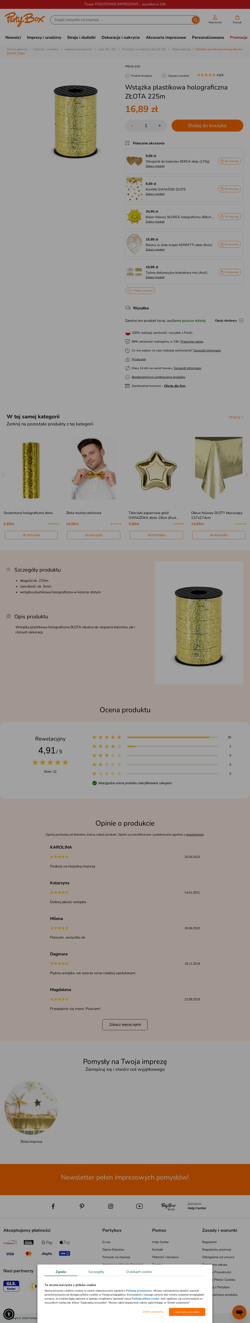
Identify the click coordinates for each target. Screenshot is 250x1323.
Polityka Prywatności (216, 1272)
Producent (139, 359)
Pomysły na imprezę (116, 1257)
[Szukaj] (121, 20)
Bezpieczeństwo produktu (220, 1295)
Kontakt (157, 1249)
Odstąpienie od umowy (218, 1257)
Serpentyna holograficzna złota (28, 512)
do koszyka (31, 535)
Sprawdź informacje (207, 350)
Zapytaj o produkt (178, 76)
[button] (8, 1314)
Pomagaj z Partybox (216, 1287)
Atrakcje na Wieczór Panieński (122, 1265)
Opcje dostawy (226, 320)
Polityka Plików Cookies (218, 1280)
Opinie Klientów (113, 1249)
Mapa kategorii (112, 1287)
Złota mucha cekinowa (83, 512)
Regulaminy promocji (216, 1249)
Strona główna (17, 49)
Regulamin (209, 1242)
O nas (106, 1242)
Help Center (160, 1242)
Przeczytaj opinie (191, 341)
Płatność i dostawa (165, 1257)
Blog (105, 1272)
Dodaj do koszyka (207, 125)
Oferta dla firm (174, 386)
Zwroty (157, 1265)
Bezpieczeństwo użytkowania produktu (158, 377)
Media (106, 1280)
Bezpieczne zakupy (214, 1265)
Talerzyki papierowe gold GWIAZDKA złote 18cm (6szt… (153, 515)
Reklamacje (159, 1272)
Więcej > (236, 417)
